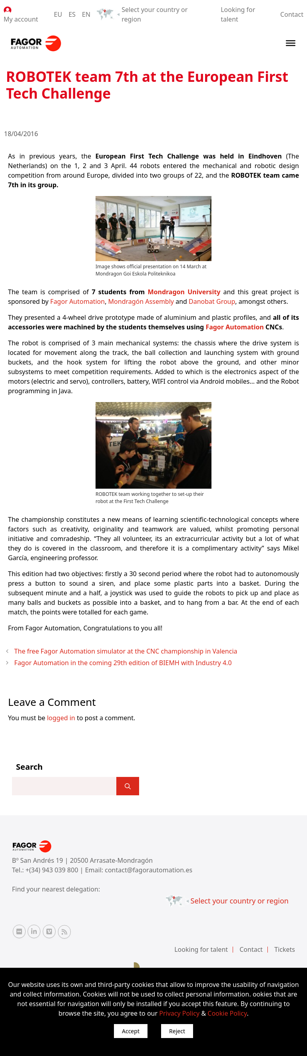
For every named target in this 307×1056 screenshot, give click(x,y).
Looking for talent (201, 949)
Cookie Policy (227, 1013)
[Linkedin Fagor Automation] (34, 931)
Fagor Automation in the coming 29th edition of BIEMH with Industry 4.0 (123, 662)
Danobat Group (212, 301)
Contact (291, 14)
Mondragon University (184, 291)
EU (58, 14)
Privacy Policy (179, 1013)
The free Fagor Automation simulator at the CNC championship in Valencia (125, 651)
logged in (61, 717)
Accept (131, 1031)
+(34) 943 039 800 (53, 870)
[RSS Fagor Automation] (64, 932)
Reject (177, 1031)
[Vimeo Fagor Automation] (49, 931)
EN (86, 14)
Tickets (284, 949)
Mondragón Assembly (141, 301)
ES (72, 14)
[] (127, 786)
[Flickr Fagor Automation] (19, 931)
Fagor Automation (77, 301)
